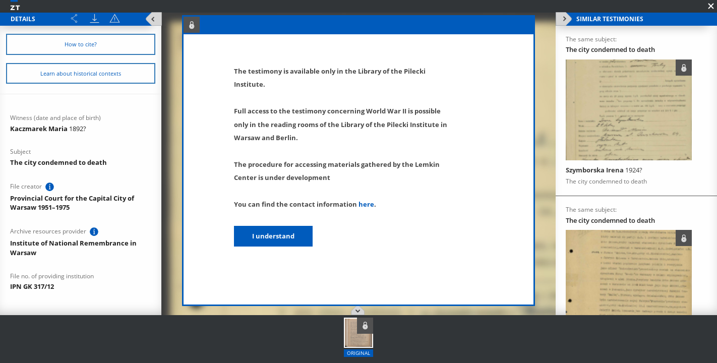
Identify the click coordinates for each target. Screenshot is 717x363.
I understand (273, 235)
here (366, 204)
